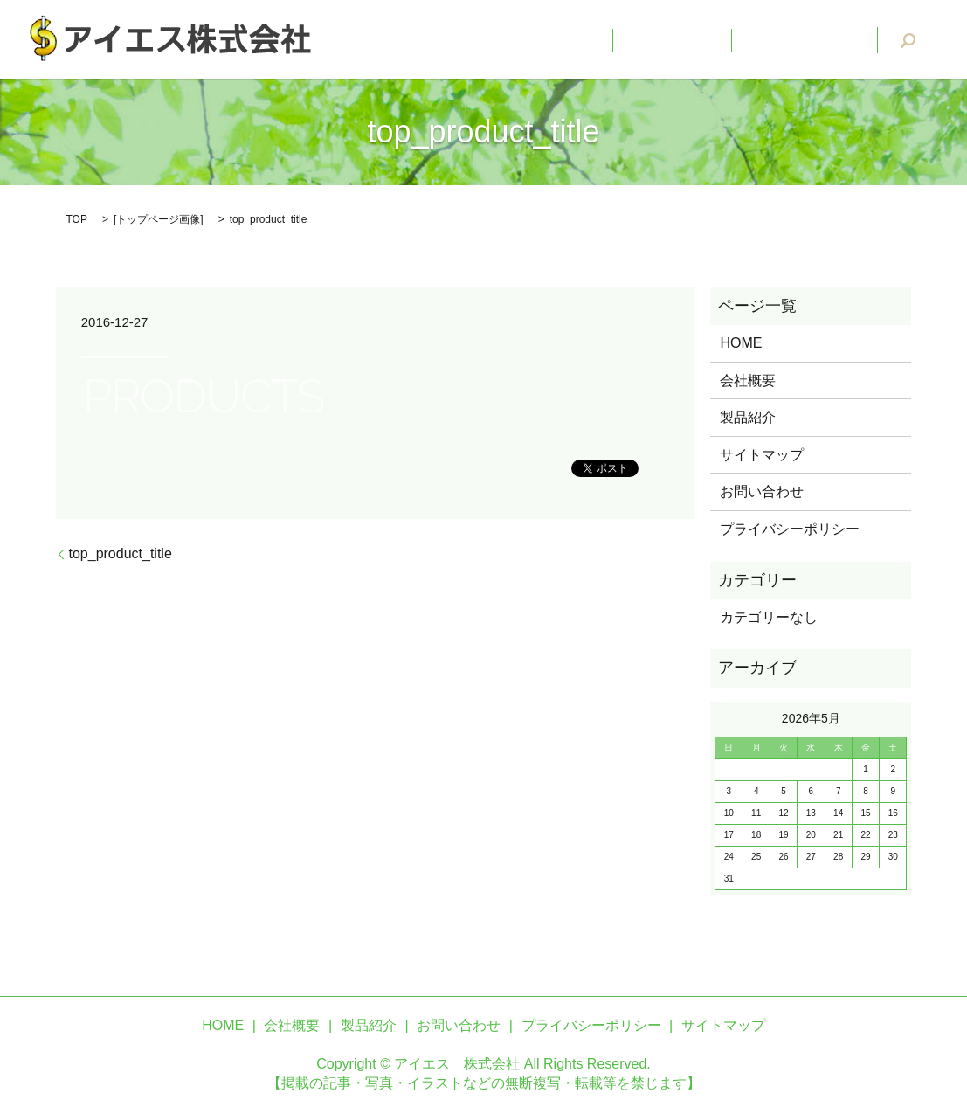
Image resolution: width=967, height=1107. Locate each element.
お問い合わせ (818, 39)
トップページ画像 (158, 219)
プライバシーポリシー (790, 529)
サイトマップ (762, 454)
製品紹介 (748, 417)
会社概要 (715, 39)
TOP (76, 219)
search (908, 40)
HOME (631, 39)
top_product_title (120, 553)
